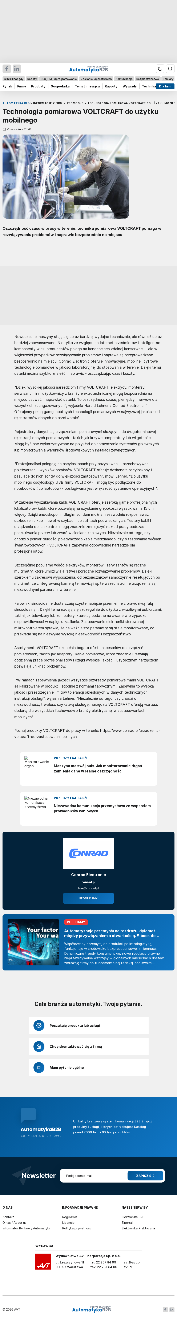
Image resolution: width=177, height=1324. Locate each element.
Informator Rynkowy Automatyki (26, 1228)
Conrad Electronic (88, 874)
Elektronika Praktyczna (138, 1228)
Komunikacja (124, 79)
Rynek (7, 86)
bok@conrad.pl (88, 888)
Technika (149, 86)
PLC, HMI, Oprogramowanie (59, 79)
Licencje (68, 1223)
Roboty (32, 79)
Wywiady (130, 86)
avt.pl (128, 1267)
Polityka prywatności (77, 1228)
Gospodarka (60, 86)
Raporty (111, 86)
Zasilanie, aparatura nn (96, 79)
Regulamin (69, 1217)
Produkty (38, 86)
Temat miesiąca (87, 86)
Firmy (21, 86)
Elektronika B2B (133, 1217)
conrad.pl (88, 882)
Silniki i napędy (13, 79)
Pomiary (168, 79)
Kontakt (8, 1217)
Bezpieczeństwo (147, 79)
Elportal (127, 1223)
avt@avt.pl (132, 1262)
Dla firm (165, 86)
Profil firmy (88, 898)
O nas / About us (15, 1223)
